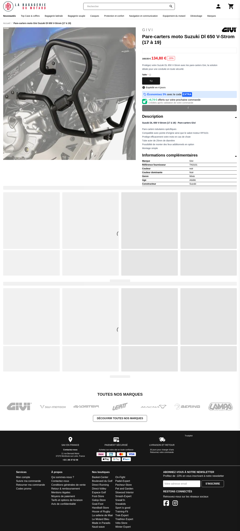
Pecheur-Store (123, 484)
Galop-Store (99, 500)
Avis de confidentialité (63, 504)
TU (151, 81)
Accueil (6, 23)
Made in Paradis (101, 523)
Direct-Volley (99, 488)
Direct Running (100, 484)
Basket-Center (100, 477)
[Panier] (231, 6)
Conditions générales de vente (68, 484)
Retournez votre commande (162, 452)
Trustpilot (189, 436)
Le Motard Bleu (100, 519)
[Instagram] (175, 503)
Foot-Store (98, 496)
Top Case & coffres (30, 16)
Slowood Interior (124, 492)
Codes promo (23, 488)
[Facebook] (166, 503)
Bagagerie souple (76, 16)
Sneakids (120, 504)
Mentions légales (60, 492)
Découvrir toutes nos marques (120, 418)
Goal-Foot (97, 504)
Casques (94, 16)
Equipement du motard (174, 16)
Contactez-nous (70, 450)
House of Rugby (101, 511)
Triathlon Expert (124, 519)
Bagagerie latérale (54, 16)
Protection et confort (114, 16)
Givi (189, 30)
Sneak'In (120, 500)
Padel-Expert (122, 481)
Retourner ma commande (30, 484)
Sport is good (122, 507)
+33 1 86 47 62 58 (70, 460)
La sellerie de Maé (102, 515)
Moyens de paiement (63, 496)
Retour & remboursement (65, 488)
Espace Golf (99, 492)
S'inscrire (213, 483)
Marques (211, 16)
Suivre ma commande (28, 481)
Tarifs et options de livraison (67, 500)
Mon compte (23, 477)
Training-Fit (121, 511)
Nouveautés (9, 16)
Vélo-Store (121, 523)
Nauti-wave (98, 526)
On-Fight (120, 477)
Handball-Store (100, 507)
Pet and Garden (124, 488)
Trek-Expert (121, 515)
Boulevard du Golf (102, 481)
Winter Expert (123, 526)
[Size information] (150, 75)
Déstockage (196, 16)
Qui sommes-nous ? (62, 477)
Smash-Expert (123, 496)
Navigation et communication (143, 16)
